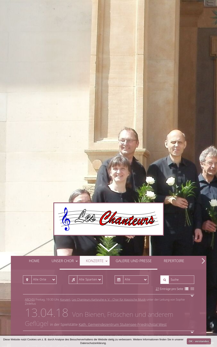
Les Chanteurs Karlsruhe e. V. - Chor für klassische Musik (109, 265)
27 (157, 254)
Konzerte (97, 226)
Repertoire (174, 226)
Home (34, 226)
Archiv (30, 265)
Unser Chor (65, 226)
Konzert (65, 265)
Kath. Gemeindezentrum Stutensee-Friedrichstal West (123, 290)
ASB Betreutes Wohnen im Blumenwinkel (112, 326)
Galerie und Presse (134, 226)
